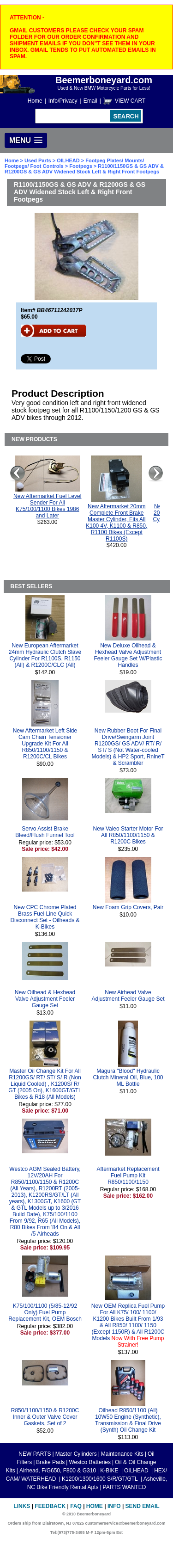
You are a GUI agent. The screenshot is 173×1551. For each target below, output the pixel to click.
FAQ (76, 1506)
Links (21, 1506)
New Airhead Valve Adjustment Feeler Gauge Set (127, 995)
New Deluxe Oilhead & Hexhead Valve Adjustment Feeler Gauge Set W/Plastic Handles (128, 655)
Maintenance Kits (122, 1454)
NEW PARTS (34, 1454)
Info (114, 1506)
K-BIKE (110, 1470)
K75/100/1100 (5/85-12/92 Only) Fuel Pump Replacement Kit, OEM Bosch (45, 1312)
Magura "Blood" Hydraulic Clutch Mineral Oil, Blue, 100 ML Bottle (128, 1077)
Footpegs (80, 166)
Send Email (142, 1506)
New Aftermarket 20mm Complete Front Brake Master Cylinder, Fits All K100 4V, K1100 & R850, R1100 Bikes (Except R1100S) (116, 522)
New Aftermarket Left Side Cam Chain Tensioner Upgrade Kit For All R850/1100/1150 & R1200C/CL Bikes (45, 743)
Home (35, 101)
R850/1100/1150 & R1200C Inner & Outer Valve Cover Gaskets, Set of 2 (45, 1417)
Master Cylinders (76, 1454)
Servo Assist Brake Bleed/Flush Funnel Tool (45, 831)
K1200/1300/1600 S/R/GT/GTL (100, 1479)
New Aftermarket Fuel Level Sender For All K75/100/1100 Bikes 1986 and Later (47, 506)
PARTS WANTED (124, 1487)
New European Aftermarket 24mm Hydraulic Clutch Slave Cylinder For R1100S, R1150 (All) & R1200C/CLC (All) (45, 655)
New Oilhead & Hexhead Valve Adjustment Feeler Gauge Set (45, 999)
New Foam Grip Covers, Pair (128, 907)
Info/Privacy (63, 101)
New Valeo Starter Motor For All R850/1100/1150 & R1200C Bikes (128, 835)
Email (90, 101)
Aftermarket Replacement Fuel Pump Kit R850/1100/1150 (127, 1175)
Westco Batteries (89, 1462)
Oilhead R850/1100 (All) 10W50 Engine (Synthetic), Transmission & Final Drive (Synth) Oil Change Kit (128, 1420)
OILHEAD (69, 160)
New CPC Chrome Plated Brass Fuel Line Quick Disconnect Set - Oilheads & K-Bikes (44, 917)
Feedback (50, 1506)
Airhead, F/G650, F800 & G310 (57, 1470)
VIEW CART (130, 101)
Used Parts (37, 160)
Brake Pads (50, 1462)
